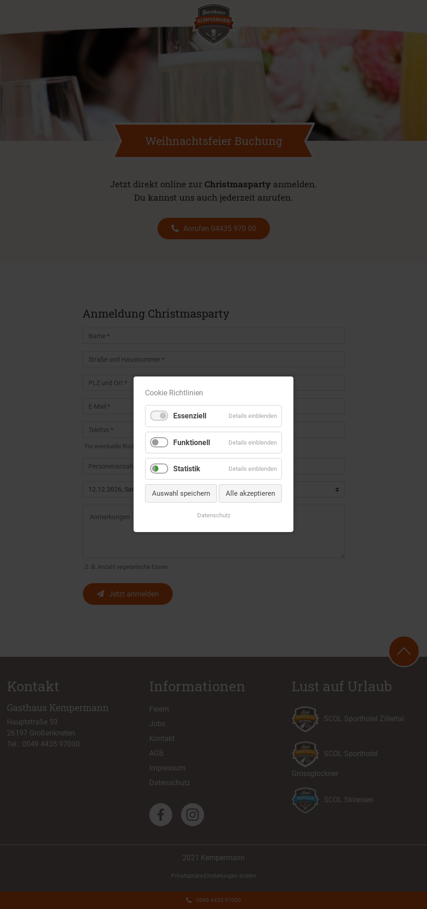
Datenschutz (213, 515)
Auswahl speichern (181, 493)
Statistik (186, 468)
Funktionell (191, 442)
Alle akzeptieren (250, 493)
